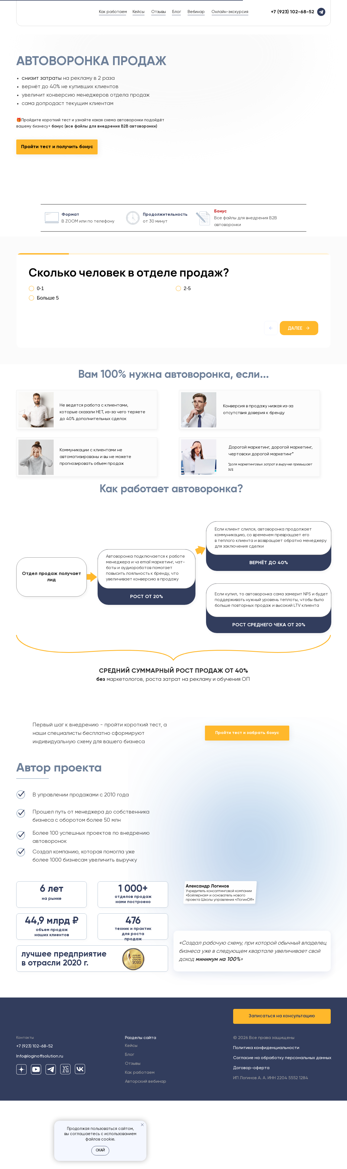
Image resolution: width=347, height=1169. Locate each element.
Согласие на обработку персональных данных (282, 1126)
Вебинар (196, 12)
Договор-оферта (251, 1136)
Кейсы (138, 12)
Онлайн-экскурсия (229, 12)
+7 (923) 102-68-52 (34, 1115)
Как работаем (113, 12)
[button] (282, 1084)
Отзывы (158, 12)
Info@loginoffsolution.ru (39, 1125)
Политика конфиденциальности (266, 1116)
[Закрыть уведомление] (142, 1124)
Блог (176, 12)
